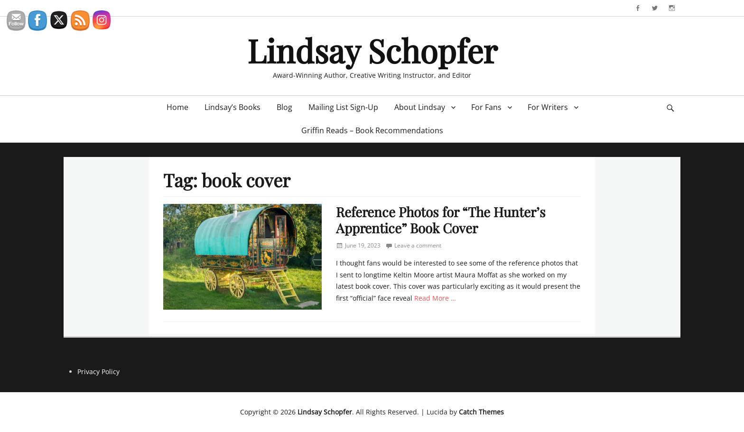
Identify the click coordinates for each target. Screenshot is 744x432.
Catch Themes (481, 411)
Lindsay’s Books (232, 107)
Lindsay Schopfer (372, 50)
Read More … (435, 298)
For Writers (548, 107)
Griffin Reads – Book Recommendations (372, 130)
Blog (284, 107)
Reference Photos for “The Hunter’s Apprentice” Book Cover (441, 220)
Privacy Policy (98, 371)
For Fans (486, 107)
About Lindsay (419, 107)
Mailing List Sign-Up (343, 107)
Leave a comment (417, 245)
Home (177, 107)
